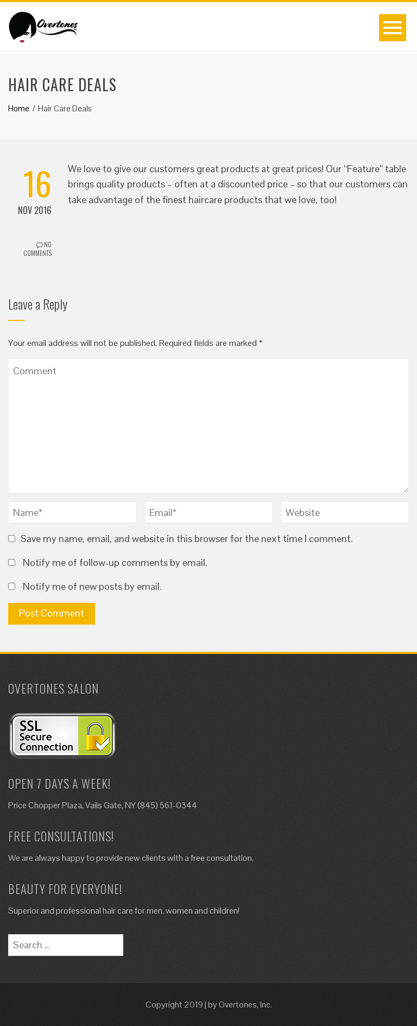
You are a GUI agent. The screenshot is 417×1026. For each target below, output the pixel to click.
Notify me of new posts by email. (92, 586)
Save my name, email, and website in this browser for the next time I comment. (187, 538)
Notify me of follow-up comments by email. (115, 562)
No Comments (37, 249)
